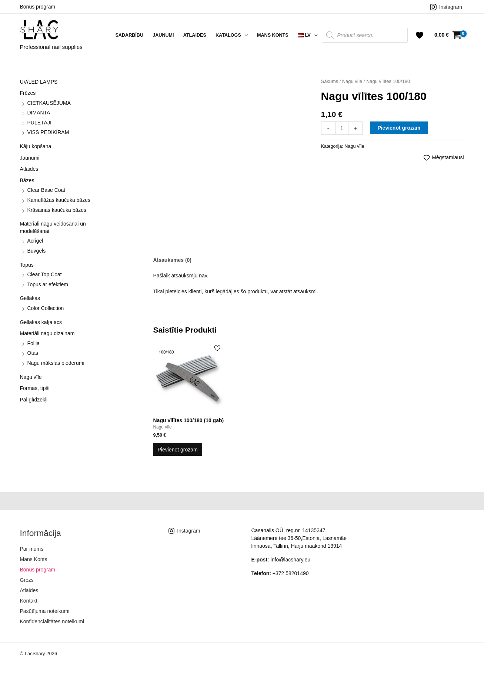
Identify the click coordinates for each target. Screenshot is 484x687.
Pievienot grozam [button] (178, 450)
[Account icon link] (419, 35)
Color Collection (45, 308)
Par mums (32, 549)
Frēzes (28, 93)
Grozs (27, 580)
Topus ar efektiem (48, 284)
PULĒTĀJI (39, 123)
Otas (33, 353)
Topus (27, 265)
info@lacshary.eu (290, 560)
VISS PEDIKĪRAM (48, 132)
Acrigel (35, 241)
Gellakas (30, 298)
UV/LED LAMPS (39, 82)
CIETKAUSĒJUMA (49, 103)
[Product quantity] (342, 128)
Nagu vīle (31, 377)
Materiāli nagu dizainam (47, 333)
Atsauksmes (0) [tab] (172, 260)
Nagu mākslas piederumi (55, 363)
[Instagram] (445, 7)
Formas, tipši (35, 388)
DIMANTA (38, 113)
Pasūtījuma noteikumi (45, 611)
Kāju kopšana (35, 146)
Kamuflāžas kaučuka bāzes (58, 200)
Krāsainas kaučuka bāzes (57, 210)
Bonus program (38, 7)
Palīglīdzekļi (34, 400)
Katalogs (228, 35)
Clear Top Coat (44, 274)
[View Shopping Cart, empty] (447, 35)
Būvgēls (36, 251)
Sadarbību (129, 35)
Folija (33, 343)
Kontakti (29, 601)
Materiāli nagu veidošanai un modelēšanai (53, 227)
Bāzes (27, 180)
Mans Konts (272, 35)
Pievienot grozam (398, 128)
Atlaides (194, 35)
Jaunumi (163, 35)
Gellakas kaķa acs (41, 322)
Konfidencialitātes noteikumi (52, 621)
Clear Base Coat (46, 190)
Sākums (329, 81)
